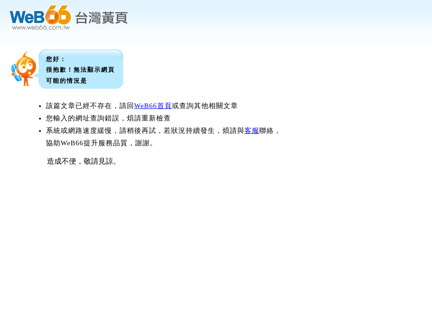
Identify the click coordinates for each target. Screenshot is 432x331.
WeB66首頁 (153, 105)
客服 (251, 130)
